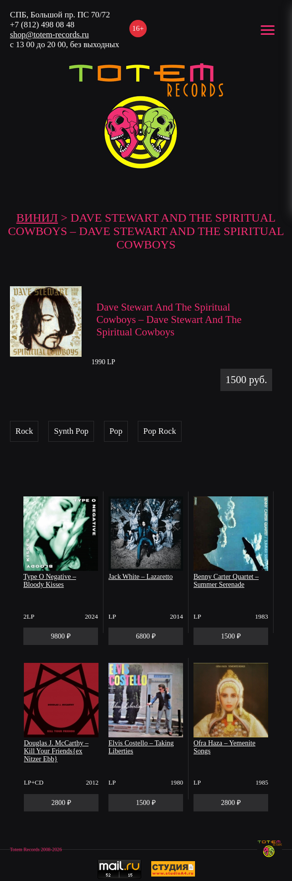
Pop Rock (159, 431)
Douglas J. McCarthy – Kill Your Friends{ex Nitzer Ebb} (56, 751)
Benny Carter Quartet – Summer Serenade (226, 580)
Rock (24, 431)
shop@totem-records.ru (49, 34)
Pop (115, 431)
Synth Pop (71, 431)
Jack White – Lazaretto (140, 576)
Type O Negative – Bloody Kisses (49, 580)
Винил (37, 217)
